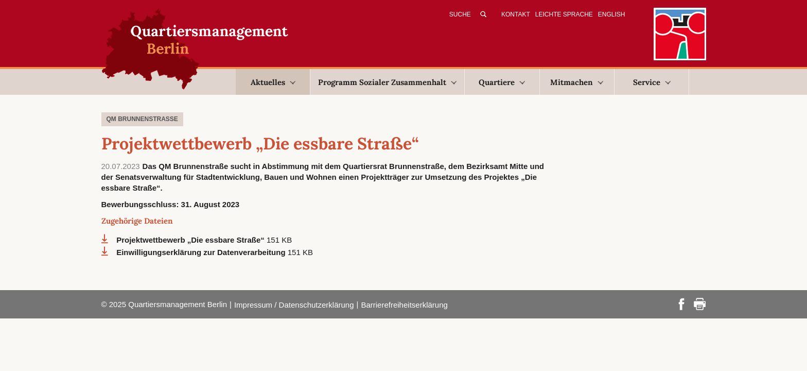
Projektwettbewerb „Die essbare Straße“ (191, 239)
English (611, 14)
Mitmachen (576, 82)
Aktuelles (273, 82)
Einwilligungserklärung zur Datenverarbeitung (202, 252)
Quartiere (502, 82)
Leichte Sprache (564, 14)
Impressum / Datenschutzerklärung (294, 304)
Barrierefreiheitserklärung (404, 304)
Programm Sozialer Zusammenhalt (387, 82)
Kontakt (515, 14)
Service (652, 82)
